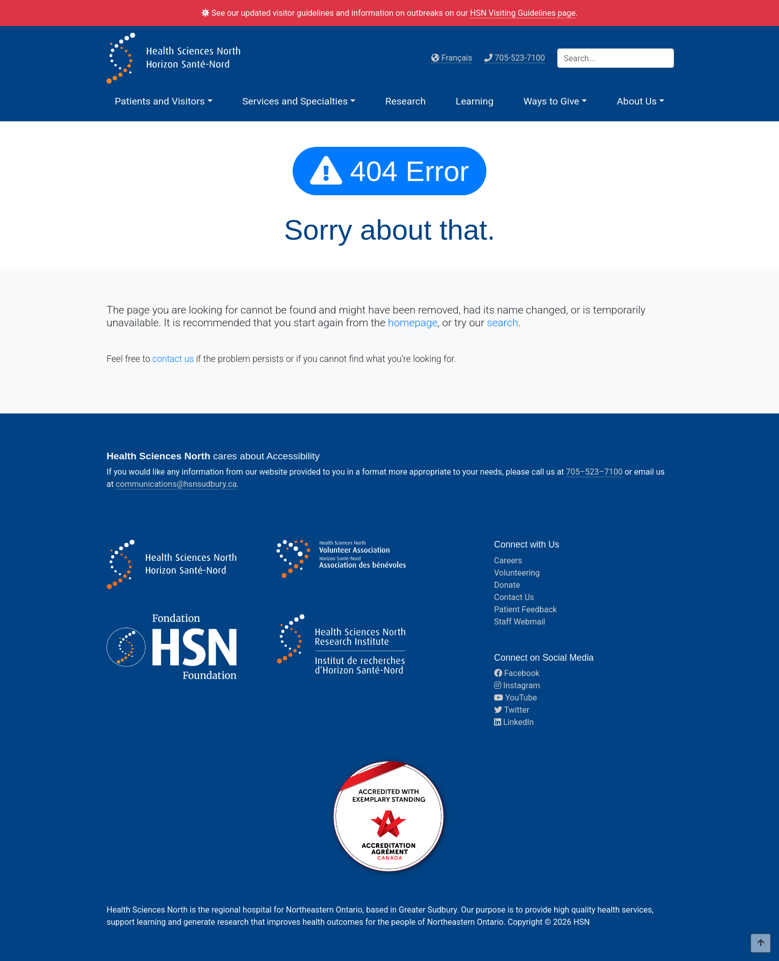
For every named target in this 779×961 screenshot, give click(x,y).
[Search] (615, 58)
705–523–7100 (594, 472)
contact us (173, 359)
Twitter (511, 710)
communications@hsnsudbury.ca (176, 484)
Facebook (516, 673)
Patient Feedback (525, 609)
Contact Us (514, 597)
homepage (412, 323)
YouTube (515, 698)
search (502, 323)
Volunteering (517, 573)
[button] (164, 101)
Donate (507, 585)
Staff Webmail (519, 622)
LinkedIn (514, 722)
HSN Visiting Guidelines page (523, 13)
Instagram (517, 685)
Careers (508, 560)
